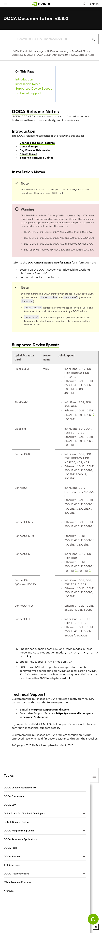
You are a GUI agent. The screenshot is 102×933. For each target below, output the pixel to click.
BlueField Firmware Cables (36, 157)
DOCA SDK (10, 803)
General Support (30, 146)
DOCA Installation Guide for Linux (49, 262)
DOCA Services (12, 855)
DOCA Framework (14, 794)
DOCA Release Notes (82, 54)
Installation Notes (27, 84)
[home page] (41, 4)
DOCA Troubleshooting (16, 872)
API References (12, 863)
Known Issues (28, 154)
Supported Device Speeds (33, 88)
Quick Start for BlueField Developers (24, 812)
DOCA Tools (10, 846)
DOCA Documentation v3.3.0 (52, 54)
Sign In (94, 3)
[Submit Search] (91, 39)
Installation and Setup (16, 820)
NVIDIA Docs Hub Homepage (27, 51)
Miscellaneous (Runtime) (18, 880)
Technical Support (28, 93)
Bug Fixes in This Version (35, 150)
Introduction (24, 79)
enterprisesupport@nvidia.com (49, 708)
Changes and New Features (37, 142)
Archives (8, 889)
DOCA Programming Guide (19, 829)
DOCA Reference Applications (20, 837)
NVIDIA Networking (57, 51)
